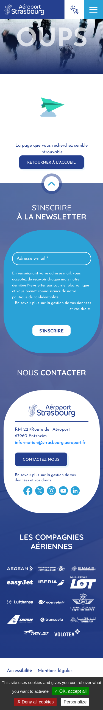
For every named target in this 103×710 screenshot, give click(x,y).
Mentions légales (55, 670)
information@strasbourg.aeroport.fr (50, 443)
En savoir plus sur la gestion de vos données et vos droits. (53, 306)
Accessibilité (19, 670)
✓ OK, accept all (70, 691)
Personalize (75, 702)
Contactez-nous (41, 460)
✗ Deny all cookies (35, 702)
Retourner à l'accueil (51, 163)
